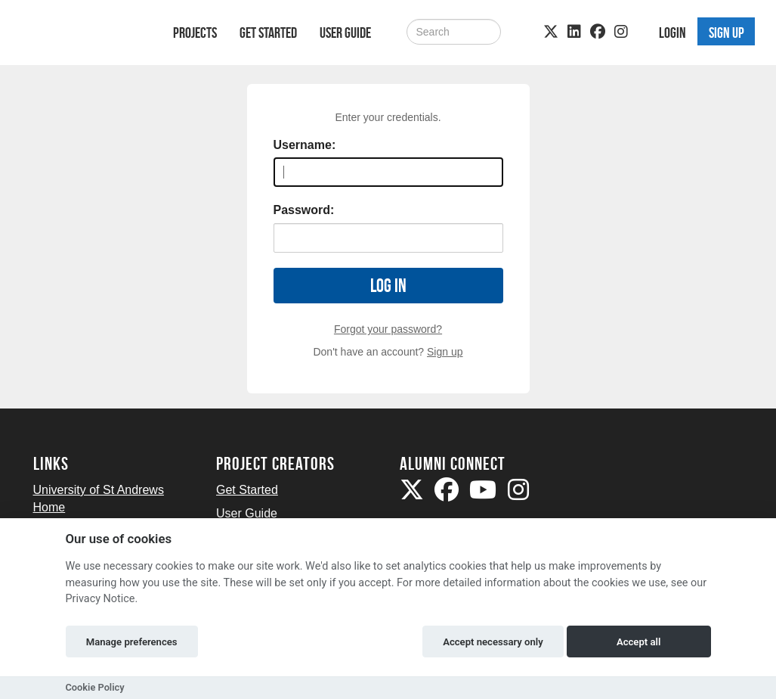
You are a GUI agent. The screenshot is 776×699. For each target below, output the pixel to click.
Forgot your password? (388, 329)
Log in (388, 285)
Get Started (268, 32)
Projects (195, 32)
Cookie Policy (95, 687)
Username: (305, 144)
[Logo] (83, 35)
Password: (304, 209)
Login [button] (672, 32)
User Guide (345, 32)
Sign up (444, 352)
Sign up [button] (726, 32)
